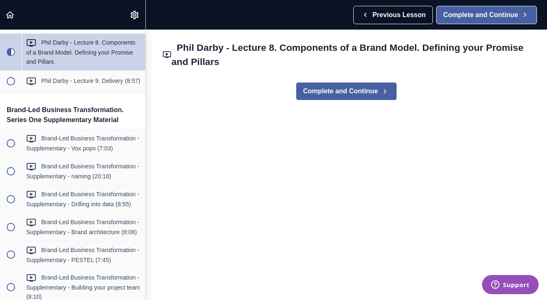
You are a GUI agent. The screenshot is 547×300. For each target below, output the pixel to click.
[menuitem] (135, 15)
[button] (10, 15)
